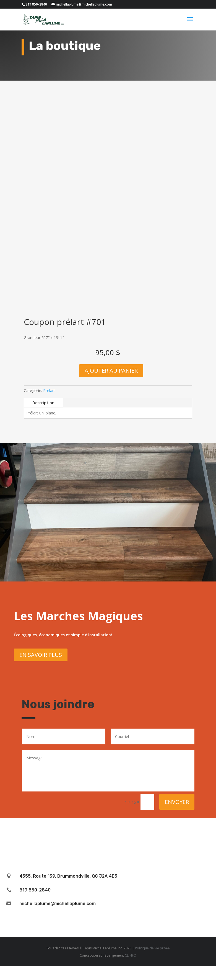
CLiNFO (130, 955)
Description (43, 402)
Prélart (49, 390)
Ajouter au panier (111, 370)
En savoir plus (40, 654)
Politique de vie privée (152, 948)
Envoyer (177, 802)
